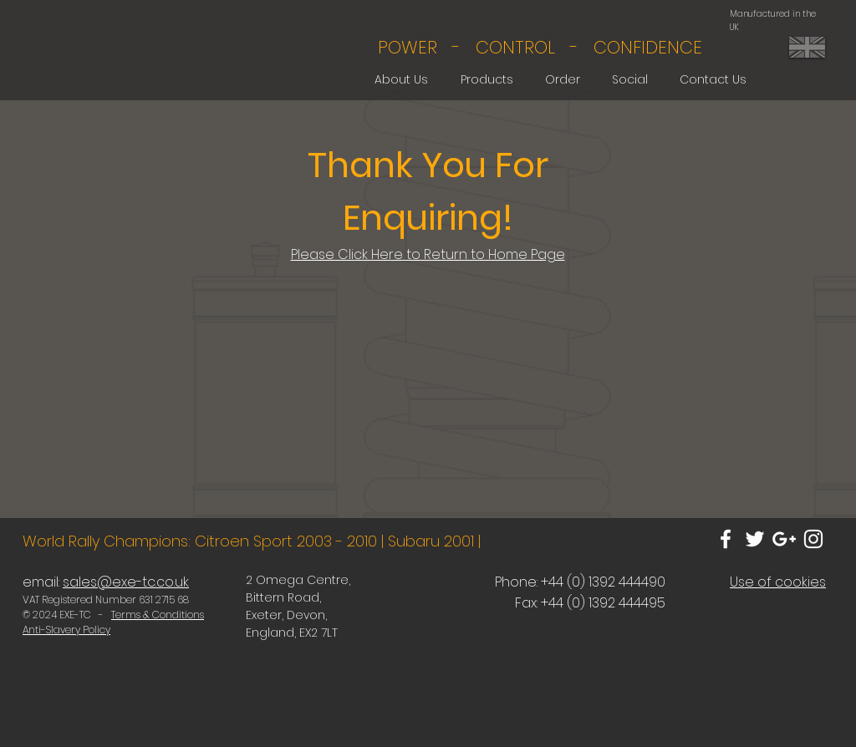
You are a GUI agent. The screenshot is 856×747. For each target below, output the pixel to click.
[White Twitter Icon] (754, 538)
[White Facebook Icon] (725, 538)
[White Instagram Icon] (813, 538)
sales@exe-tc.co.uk (126, 582)
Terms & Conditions (157, 614)
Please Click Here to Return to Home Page (428, 254)
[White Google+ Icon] (784, 538)
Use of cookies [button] (778, 582)
